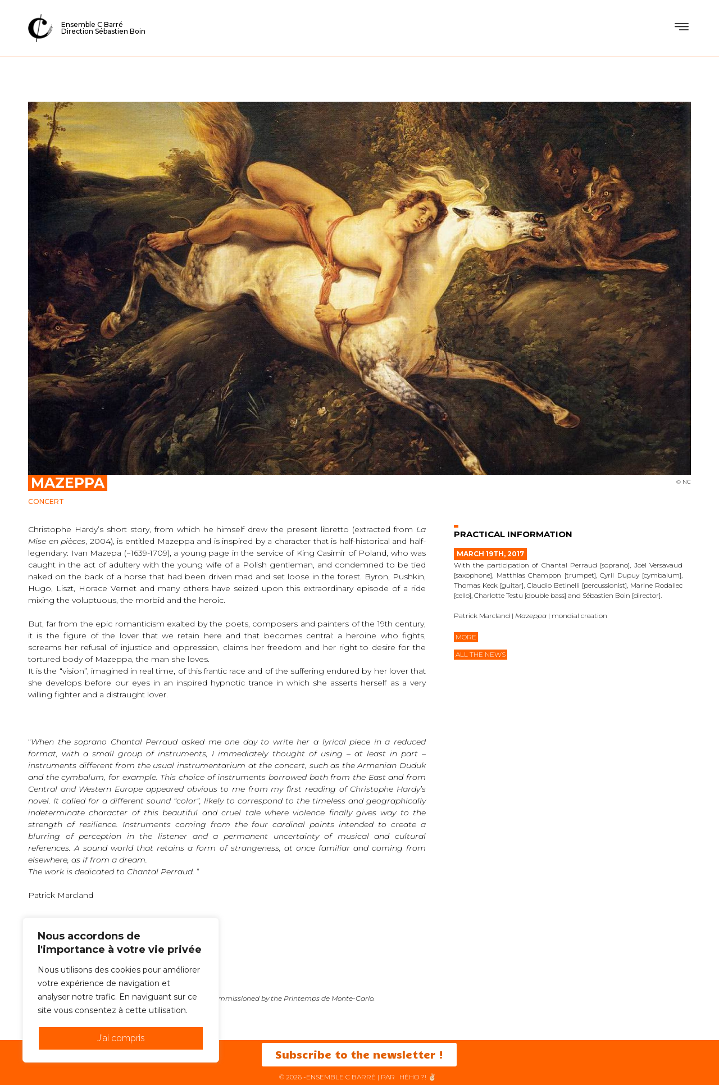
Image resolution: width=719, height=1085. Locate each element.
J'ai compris (121, 1038)
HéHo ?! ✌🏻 (417, 1077)
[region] (120, 990)
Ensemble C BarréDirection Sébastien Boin (103, 27)
